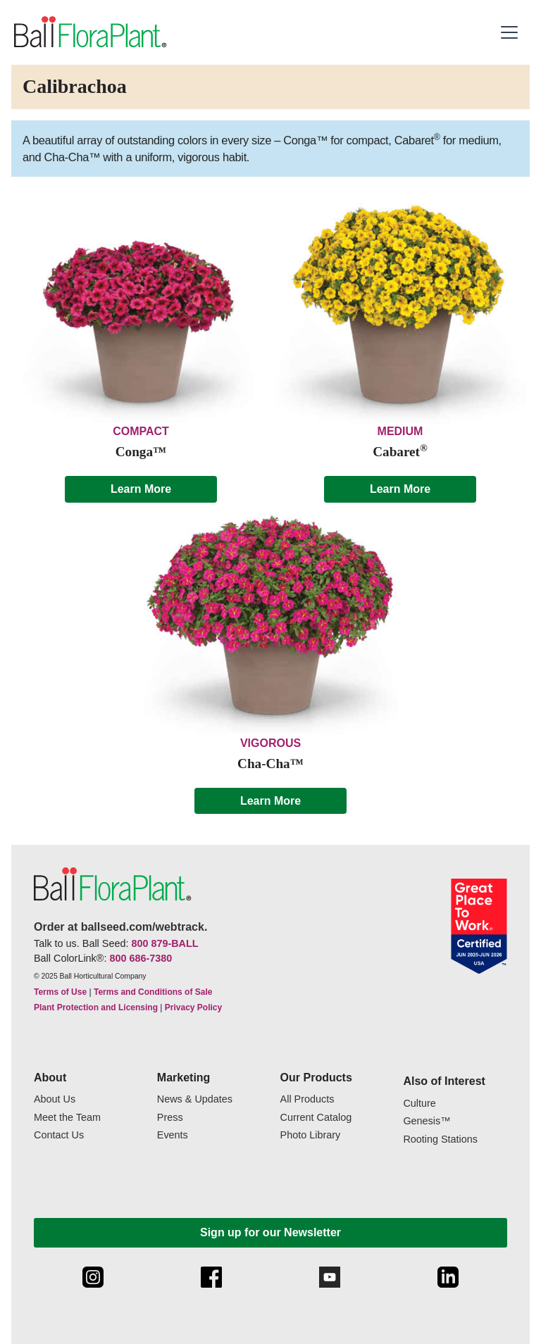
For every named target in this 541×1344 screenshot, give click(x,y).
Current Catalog (316, 1117)
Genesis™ (426, 1121)
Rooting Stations (440, 1139)
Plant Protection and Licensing (96, 1007)
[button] (511, 32)
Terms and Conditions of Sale (153, 992)
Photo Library (310, 1135)
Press (170, 1117)
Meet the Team (67, 1117)
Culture (419, 1103)
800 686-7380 (140, 958)
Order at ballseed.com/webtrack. (120, 927)
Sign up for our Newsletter (270, 1232)
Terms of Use (60, 992)
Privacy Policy (193, 1007)
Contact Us (59, 1135)
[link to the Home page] (89, 32)
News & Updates (194, 1099)
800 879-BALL (164, 943)
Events (172, 1135)
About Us (54, 1099)
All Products (307, 1099)
